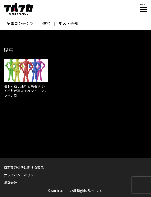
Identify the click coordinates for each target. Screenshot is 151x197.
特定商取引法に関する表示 (24, 167)
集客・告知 (68, 23)
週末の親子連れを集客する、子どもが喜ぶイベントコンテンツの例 (26, 90)
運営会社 (10, 182)
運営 (46, 23)
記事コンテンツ (20, 23)
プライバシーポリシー (20, 175)
